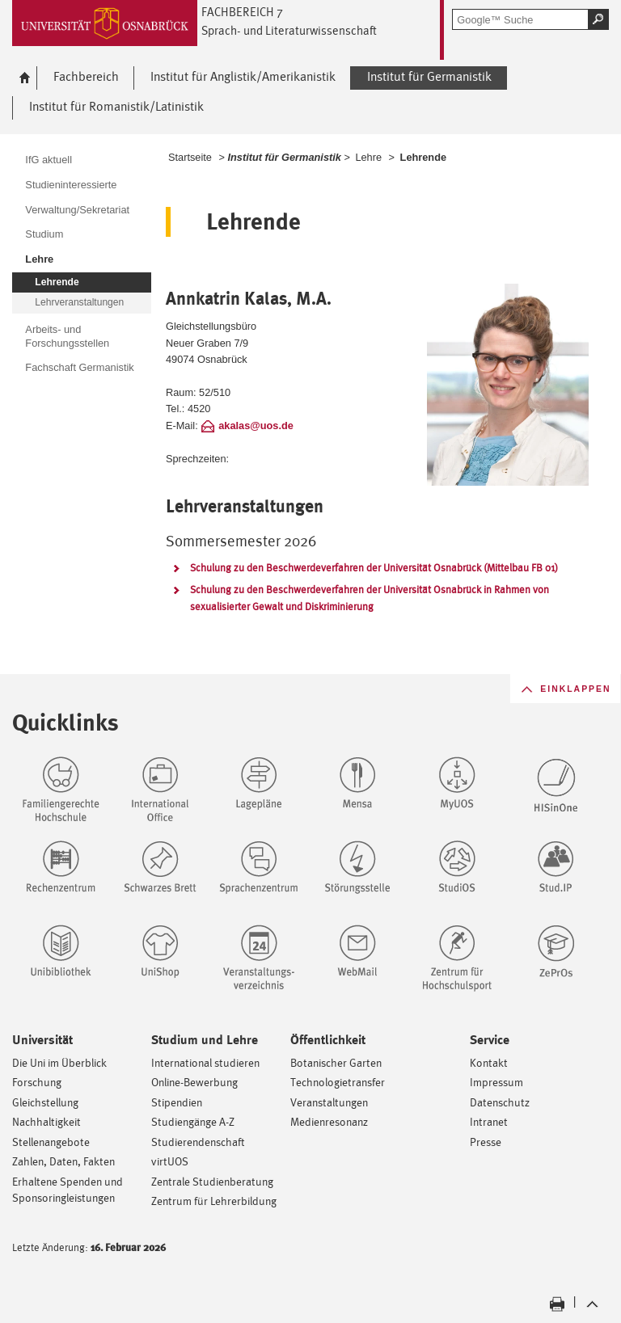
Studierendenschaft (198, 1141)
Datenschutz (500, 1102)
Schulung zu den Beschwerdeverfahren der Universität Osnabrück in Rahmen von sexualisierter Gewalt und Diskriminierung (369, 598)
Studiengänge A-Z (192, 1121)
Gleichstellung (45, 1102)
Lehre (368, 157)
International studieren (205, 1062)
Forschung (36, 1082)
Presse (485, 1141)
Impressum (496, 1082)
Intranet (489, 1121)
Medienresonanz (329, 1121)
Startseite (190, 157)
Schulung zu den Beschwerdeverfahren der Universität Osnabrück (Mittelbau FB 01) (374, 568)
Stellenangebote (51, 1141)
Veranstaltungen (329, 1102)
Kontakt (489, 1062)
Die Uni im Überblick (59, 1062)
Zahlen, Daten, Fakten (63, 1161)
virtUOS (169, 1161)
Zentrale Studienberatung (212, 1181)
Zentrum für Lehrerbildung (214, 1200)
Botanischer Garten (336, 1062)
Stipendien (176, 1102)
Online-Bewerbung (194, 1082)
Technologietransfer (337, 1082)
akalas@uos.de (256, 425)
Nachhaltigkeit (46, 1121)
